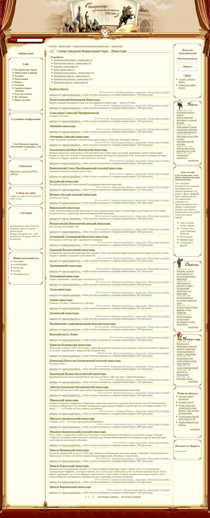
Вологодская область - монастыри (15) (72, 63)
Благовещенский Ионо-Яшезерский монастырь (78, 149)
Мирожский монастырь (64, 400)
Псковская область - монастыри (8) (71, 82)
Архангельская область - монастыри (129, 142)
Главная (53, 46)
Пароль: (187, 66)
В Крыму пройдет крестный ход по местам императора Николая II (186, 275)
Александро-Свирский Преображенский (74, 112)
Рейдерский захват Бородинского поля (186, 149)
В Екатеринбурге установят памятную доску (187, 300)
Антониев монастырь (63, 125)
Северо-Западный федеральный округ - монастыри (97, 46)
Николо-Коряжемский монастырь (70, 486)
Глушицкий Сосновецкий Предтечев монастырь (79, 236)
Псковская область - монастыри (131, 92)
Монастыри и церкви (158, 92)
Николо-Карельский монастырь (69, 465)
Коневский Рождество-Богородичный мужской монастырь (85, 360)
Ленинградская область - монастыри (129, 105)
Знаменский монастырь (64, 313)
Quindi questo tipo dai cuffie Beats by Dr (189, 417)
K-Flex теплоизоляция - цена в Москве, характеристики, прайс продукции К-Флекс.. (187, 177)
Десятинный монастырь (64, 276)
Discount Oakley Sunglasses (186, 397)
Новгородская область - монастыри (129, 129)
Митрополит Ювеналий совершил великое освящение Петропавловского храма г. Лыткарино (187, 348)
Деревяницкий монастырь (66, 265)
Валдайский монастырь (64, 181)
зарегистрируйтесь (71, 95)
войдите (53, 95)
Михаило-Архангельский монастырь (72, 418)
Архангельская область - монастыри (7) (73, 60)
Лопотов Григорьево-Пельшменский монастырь (79, 386)
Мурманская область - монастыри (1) (72, 76)
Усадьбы (164, 490)
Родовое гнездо (186, 402)
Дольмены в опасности (182, 156)
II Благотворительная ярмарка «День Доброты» (187, 310)
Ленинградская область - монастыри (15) (74, 73)
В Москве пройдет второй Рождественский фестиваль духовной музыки (187, 117)
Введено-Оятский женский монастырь (73, 194)
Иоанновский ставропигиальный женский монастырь (83, 323)
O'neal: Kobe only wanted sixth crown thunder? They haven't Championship (189, 409)
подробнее (193, 160)
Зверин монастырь (61, 299)
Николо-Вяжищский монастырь (69, 450)
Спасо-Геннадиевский (187, 368)
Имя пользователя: (188, 58)
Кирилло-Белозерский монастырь (70, 344)
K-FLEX (195, 194)
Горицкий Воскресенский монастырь (72, 249)
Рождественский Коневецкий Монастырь (75, 99)
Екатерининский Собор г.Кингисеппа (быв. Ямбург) (186, 361)
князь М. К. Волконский (182, 373)
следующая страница (108, 496)
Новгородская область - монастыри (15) (73, 79)
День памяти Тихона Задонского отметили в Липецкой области (187, 129)
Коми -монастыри (138, 442)
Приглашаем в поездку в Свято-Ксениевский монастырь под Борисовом (185, 288)
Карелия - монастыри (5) (66, 66)
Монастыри (65, 46)
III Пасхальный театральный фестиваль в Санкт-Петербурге (186, 320)
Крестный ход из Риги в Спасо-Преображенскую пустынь (187, 140)
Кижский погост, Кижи (64, 334)
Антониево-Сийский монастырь (69, 136)
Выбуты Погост (59, 89)
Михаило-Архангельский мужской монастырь (78, 431)
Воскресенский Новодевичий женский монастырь (80, 223)
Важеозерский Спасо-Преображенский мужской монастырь (86, 168)
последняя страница (131, 496)
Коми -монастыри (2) (64, 69)
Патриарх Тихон (185, 379)
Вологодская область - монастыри (130, 242)
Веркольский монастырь (65, 207)
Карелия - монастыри (136, 160)
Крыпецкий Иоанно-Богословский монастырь (78, 373)
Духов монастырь (60, 289)
